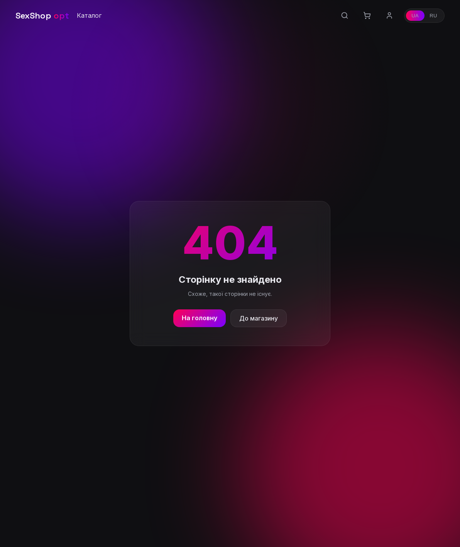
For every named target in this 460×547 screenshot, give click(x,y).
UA (415, 16)
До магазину (258, 318)
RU (433, 16)
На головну (199, 318)
